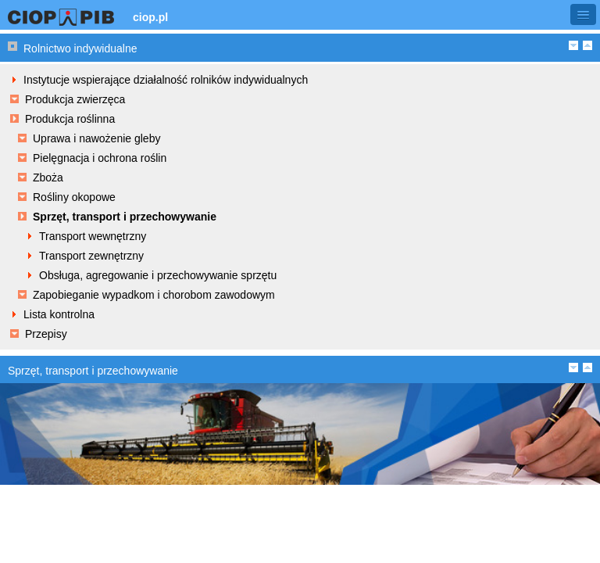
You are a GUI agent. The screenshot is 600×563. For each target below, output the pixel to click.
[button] (583, 14)
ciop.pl (150, 17)
